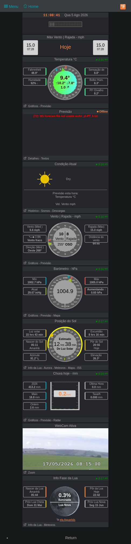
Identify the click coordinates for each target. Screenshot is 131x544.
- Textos (44, 158)
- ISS (78, 367)
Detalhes (31, 158)
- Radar (56, 420)
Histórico (31, 210)
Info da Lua (32, 367)
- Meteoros (59, 367)
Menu (21, 6)
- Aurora (47, 367)
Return (71, 538)
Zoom (29, 472)
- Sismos (44, 210)
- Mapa (56, 315)
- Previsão (45, 106)
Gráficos (30, 106)
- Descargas (58, 210)
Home (30, 6)
